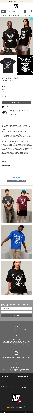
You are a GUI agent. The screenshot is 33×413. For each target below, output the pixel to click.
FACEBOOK (24, 385)
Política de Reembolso (5, 381)
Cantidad (4, 95)
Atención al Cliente (21, 378)
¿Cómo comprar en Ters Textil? (7, 385)
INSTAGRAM (24, 387)
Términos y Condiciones (6, 378)
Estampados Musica (11, 15)
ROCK (16, 15)
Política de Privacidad (5, 379)
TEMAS (5, 15)
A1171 (22, 15)
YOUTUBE (25, 388)
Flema (19, 15)
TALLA (3, 88)
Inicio (3, 15)
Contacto (19, 379)
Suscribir (16, 314)
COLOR (3, 83)
